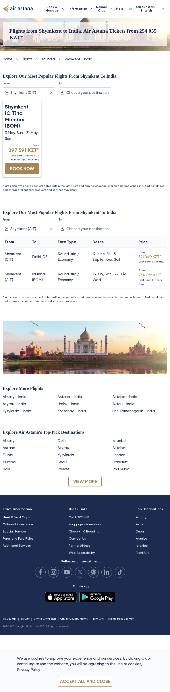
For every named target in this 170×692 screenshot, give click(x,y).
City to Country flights (74, 618)
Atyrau (63, 448)
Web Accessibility (82, 552)
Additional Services (17, 545)
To (60, 83)
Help (119, 9)
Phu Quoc (120, 469)
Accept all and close (85, 681)
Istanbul (119, 440)
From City (98, 618)
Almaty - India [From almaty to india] (15, 396)
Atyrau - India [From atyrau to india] (14, 404)
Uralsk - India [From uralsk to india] (68, 404)
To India (48, 59)
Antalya (141, 538)
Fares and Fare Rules (18, 538)
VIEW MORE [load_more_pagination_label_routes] (85, 481)
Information (81, 9)
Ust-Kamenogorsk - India (133, 411)
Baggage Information (85, 524)
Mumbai (9, 462)
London (118, 455)
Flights (27, 59)
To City (25, 618)
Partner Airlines (79, 545)
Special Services (15, 531)
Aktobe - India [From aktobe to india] (124, 396)
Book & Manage (56, 9)
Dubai (8, 455)
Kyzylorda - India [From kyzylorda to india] (17, 411)
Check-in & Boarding (84, 531)
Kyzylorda (66, 455)
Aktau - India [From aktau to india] (123, 404)
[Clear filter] (51, 93)
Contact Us (77, 538)
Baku (7, 469)
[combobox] (28, 93)
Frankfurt (120, 462)
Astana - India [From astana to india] (70, 396)
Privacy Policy (28, 669)
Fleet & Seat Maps (16, 517)
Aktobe (118, 448)
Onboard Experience (18, 524)
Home (8, 59)
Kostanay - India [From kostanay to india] (72, 411)
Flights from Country (120, 618)
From (6, 83)
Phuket (64, 469)
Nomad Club (105, 9)
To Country (9, 618)
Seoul (62, 462)
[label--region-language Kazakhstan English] (146, 9)
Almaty (9, 440)
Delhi (62, 440)
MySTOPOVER (79, 517)
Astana (9, 448)
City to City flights (45, 618)
